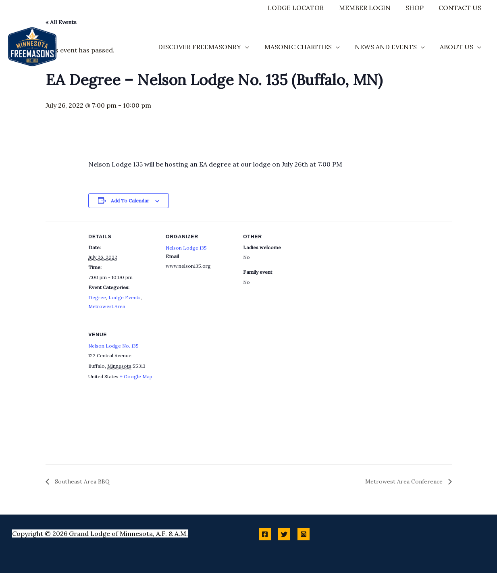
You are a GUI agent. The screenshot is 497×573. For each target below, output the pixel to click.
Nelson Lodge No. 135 (113, 346)
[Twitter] (284, 534)
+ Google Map (136, 376)
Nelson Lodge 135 (186, 248)
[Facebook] (265, 534)
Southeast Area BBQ (81, 481)
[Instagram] (303, 534)
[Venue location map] (208, 374)
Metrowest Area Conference (404, 481)
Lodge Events (124, 297)
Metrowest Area (106, 306)
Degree (97, 297)
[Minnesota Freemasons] (32, 46)
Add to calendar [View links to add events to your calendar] (130, 201)
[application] (253, 47)
